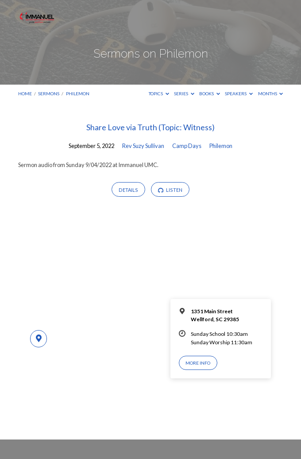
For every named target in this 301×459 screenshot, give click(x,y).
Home (25, 93)
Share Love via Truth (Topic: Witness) (150, 127)
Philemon (77, 93)
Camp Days (186, 145)
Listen (170, 190)
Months (270, 93)
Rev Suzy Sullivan (143, 145)
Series (184, 93)
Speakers (239, 93)
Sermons (48, 93)
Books (209, 93)
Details (128, 190)
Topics (159, 93)
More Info (197, 363)
